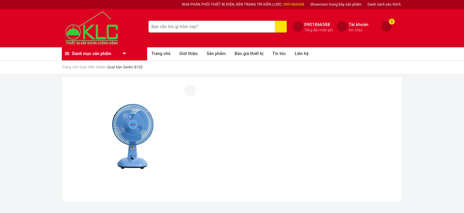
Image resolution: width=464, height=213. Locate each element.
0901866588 (317, 24)
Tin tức (279, 53)
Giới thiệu (188, 53)
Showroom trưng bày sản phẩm (336, 4)
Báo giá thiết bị (249, 53)
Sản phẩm (216, 53)
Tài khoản (358, 24)
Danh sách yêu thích (384, 4)
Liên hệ (302, 53)
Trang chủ (161, 53)
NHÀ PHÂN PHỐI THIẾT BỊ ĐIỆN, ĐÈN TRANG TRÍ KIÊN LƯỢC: (243, 4)
